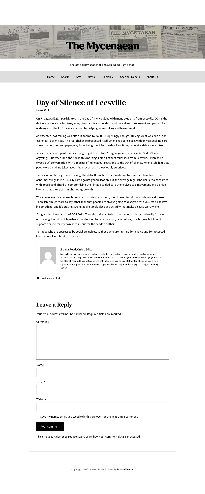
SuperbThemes (125, 469)
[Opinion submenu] (113, 77)
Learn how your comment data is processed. (113, 436)
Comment (43, 322)
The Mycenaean (102, 46)
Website (41, 399)
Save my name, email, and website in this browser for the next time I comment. (89, 416)
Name (41, 365)
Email (40, 382)
